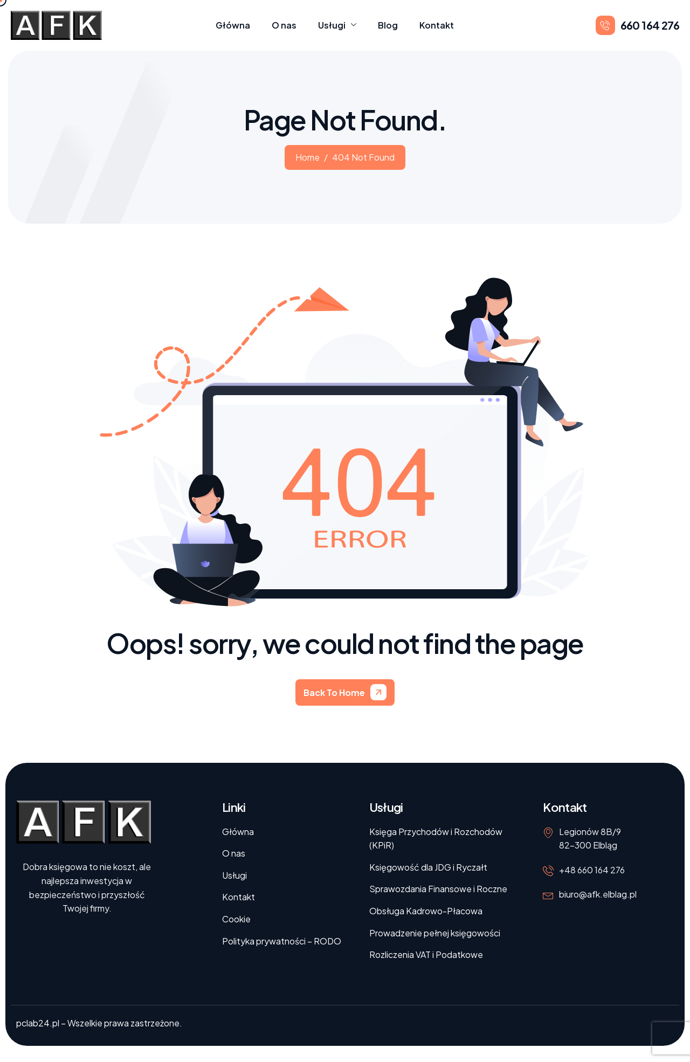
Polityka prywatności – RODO (281, 941)
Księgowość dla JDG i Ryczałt (428, 867)
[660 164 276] (605, 25)
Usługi (337, 25)
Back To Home (334, 692)
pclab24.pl (37, 1023)
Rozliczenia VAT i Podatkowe (426, 954)
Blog (388, 25)
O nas (284, 25)
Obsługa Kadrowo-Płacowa (425, 910)
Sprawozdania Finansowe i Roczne (438, 888)
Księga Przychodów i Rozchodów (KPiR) (435, 838)
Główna (233, 25)
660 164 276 (649, 25)
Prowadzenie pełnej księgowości (434, 933)
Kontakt (436, 25)
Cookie (236, 919)
